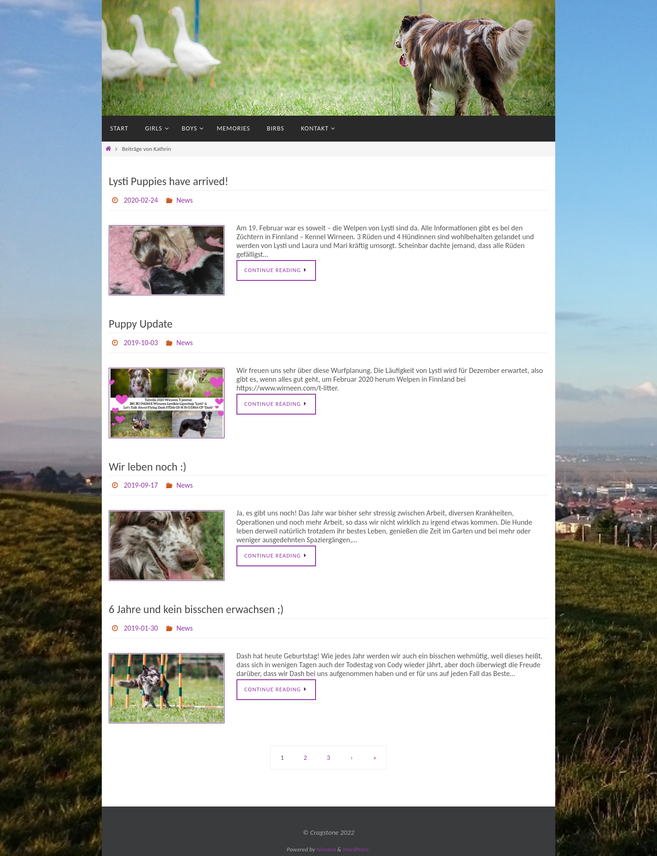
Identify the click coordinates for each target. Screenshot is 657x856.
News (185, 200)
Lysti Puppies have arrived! (169, 181)
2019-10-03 (141, 342)
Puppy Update (141, 323)
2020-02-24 (141, 200)
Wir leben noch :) (147, 466)
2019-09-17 (141, 485)
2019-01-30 (141, 628)
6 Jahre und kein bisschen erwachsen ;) (196, 609)
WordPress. (357, 849)
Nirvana (326, 849)
